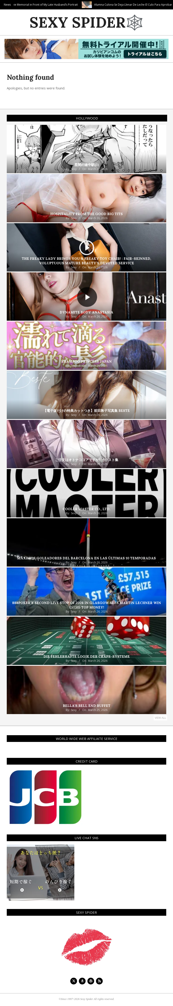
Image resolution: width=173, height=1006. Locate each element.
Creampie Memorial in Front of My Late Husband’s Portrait (83, 5)
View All (160, 718)
